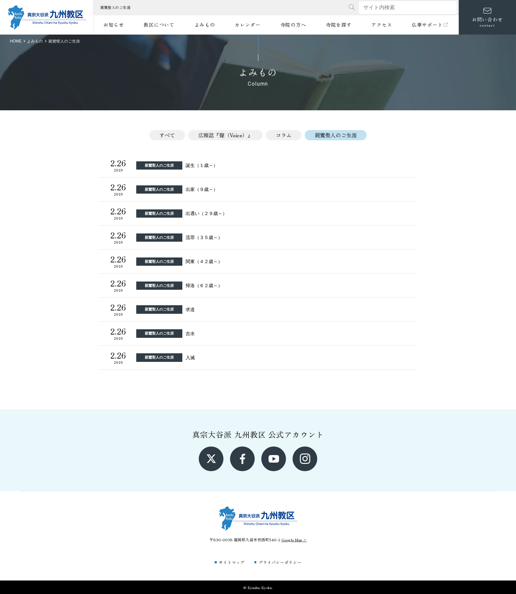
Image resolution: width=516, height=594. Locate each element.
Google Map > (294, 539)
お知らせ (113, 24)
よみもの (204, 24)
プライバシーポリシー (280, 562)
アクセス (381, 24)
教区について (158, 24)
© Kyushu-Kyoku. (258, 587)
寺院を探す (339, 24)
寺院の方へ (293, 24)
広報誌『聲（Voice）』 (225, 135)
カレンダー (248, 24)
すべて (167, 135)
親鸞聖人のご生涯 (336, 135)
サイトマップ (232, 562)
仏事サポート (430, 24)
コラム (284, 135)
